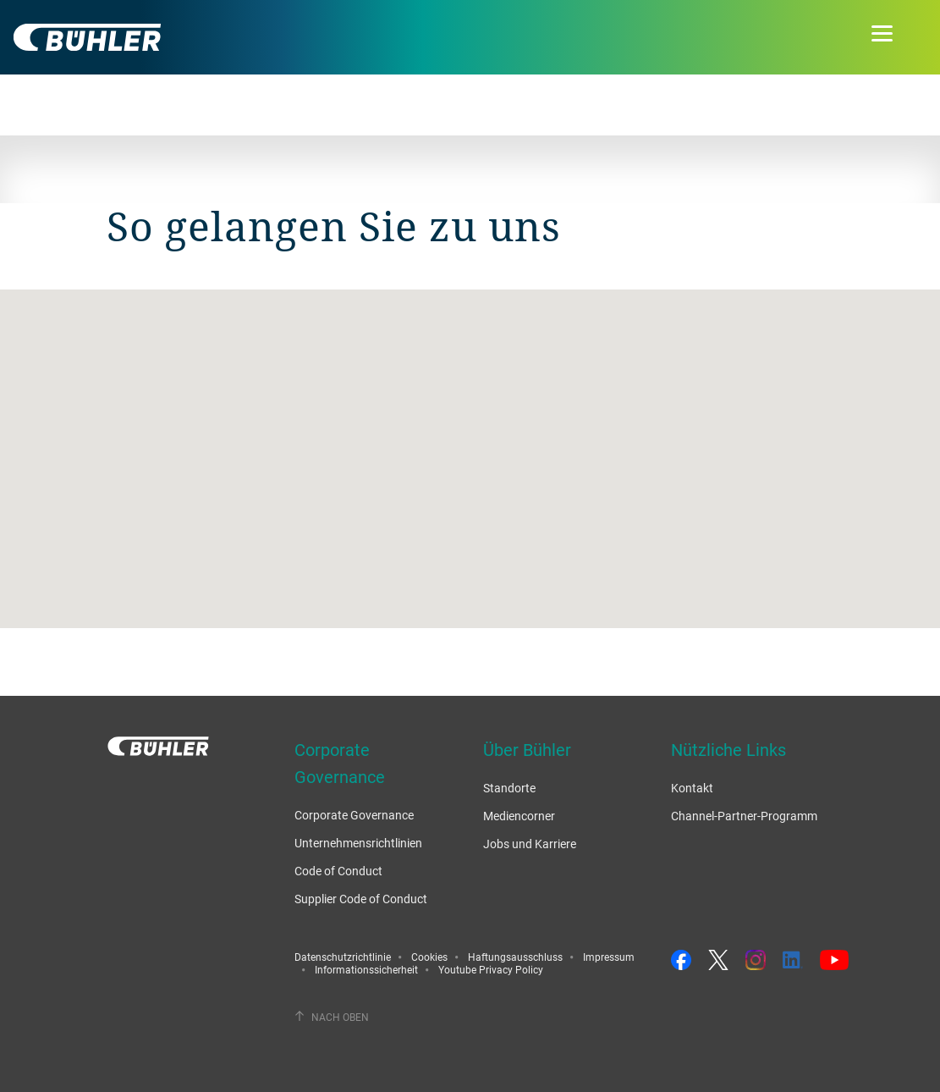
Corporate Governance (354, 815)
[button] (470, 443)
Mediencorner (519, 816)
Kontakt (692, 788)
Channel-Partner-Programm (744, 816)
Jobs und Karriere (529, 844)
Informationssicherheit (366, 969)
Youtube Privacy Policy (490, 969)
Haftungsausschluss (515, 956)
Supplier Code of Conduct (360, 899)
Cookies (429, 956)
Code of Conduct (338, 871)
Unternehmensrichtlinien (358, 843)
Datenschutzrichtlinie (342, 956)
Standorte (509, 788)
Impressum (609, 956)
